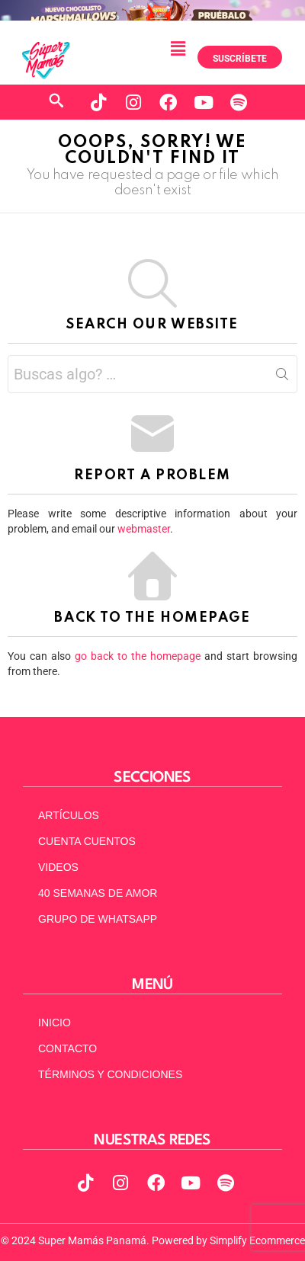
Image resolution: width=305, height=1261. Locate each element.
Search (282, 377)
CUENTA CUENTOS (87, 841)
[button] (178, 48)
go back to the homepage (138, 656)
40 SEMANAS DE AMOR (97, 893)
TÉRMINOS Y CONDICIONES (110, 1074)
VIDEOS (58, 867)
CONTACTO (67, 1048)
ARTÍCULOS (68, 815)
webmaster (143, 529)
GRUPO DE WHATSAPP (97, 919)
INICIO (54, 1022)
